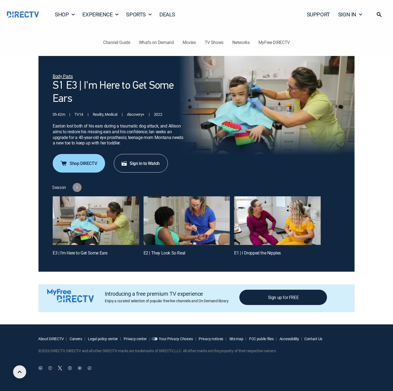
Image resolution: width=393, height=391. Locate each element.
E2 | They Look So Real (164, 253)
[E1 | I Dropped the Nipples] (277, 220)
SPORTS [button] (139, 14)
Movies (189, 42)
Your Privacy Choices (176, 338)
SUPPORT (318, 14)
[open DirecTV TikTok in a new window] (89, 368)
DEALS (167, 14)
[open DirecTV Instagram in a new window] (70, 368)
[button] (379, 14)
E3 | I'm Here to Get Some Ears (80, 253)
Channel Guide (116, 42)
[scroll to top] (19, 372)
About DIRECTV (51, 338)
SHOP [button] (65, 14)
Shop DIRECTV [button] (78, 163)
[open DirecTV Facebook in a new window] (50, 368)
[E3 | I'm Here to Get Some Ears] (96, 220)
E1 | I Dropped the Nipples (257, 253)
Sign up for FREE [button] (283, 297)
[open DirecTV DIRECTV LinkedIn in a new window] (40, 368)
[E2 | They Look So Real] (187, 220)
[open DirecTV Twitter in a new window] (60, 368)
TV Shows (214, 42)
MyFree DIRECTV (274, 42)
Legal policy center (102, 338)
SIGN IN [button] (350, 14)
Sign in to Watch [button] (140, 163)
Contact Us (313, 338)
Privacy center (135, 338)
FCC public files (260, 338)
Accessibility (289, 338)
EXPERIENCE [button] (100, 14)
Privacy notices (211, 338)
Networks (240, 42)
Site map (235, 338)
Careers (75, 338)
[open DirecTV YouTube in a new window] (80, 368)
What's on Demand (156, 42)
